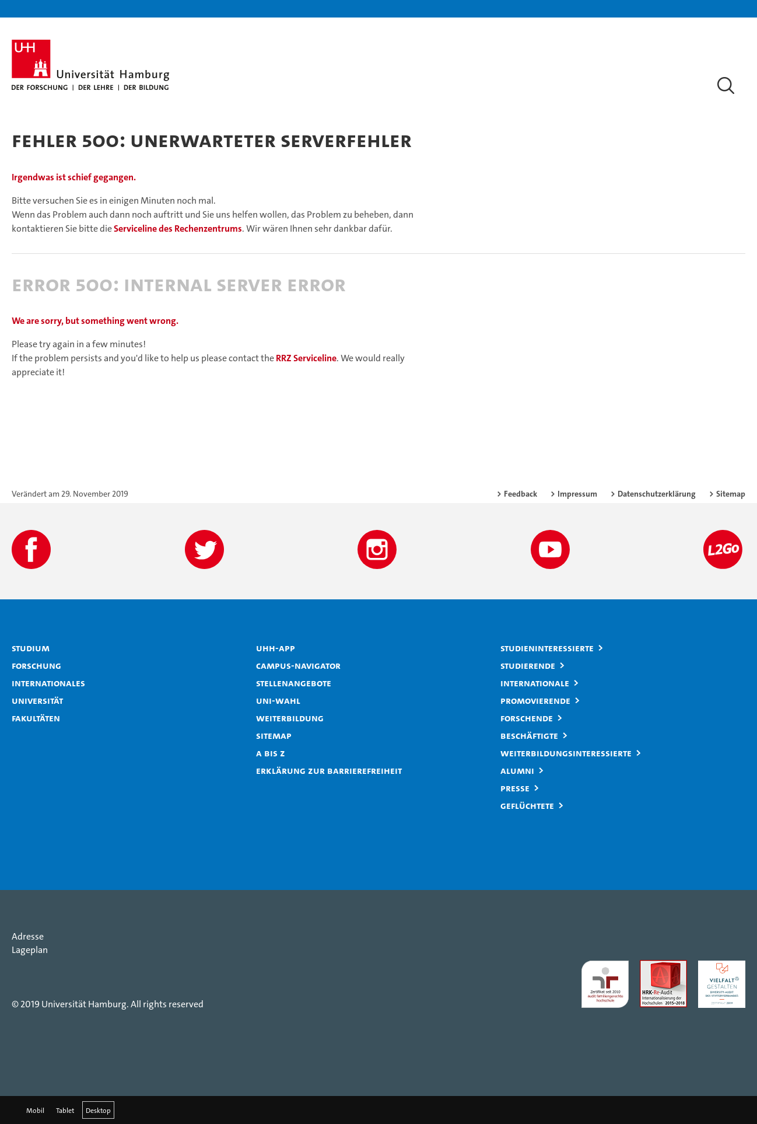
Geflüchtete (527, 805)
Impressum (577, 494)
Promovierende (535, 700)
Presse (515, 787)
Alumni (517, 770)
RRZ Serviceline (306, 358)
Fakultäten (36, 717)
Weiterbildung (290, 717)
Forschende (526, 717)
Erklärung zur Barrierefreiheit (329, 770)
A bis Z (270, 752)
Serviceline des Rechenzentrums (178, 228)
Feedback (520, 494)
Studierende (527, 665)
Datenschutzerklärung (657, 494)
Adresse (28, 936)
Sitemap (730, 494)
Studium (31, 647)
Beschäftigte (529, 735)
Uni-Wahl (278, 700)
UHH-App (275, 647)
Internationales (48, 682)
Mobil (35, 1110)
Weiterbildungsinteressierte (566, 752)
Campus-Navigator (298, 665)
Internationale (534, 682)
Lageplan (30, 950)
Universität (37, 700)
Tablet (65, 1110)
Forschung (36, 665)
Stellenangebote (293, 682)
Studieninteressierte (547, 647)
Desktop (98, 1110)
